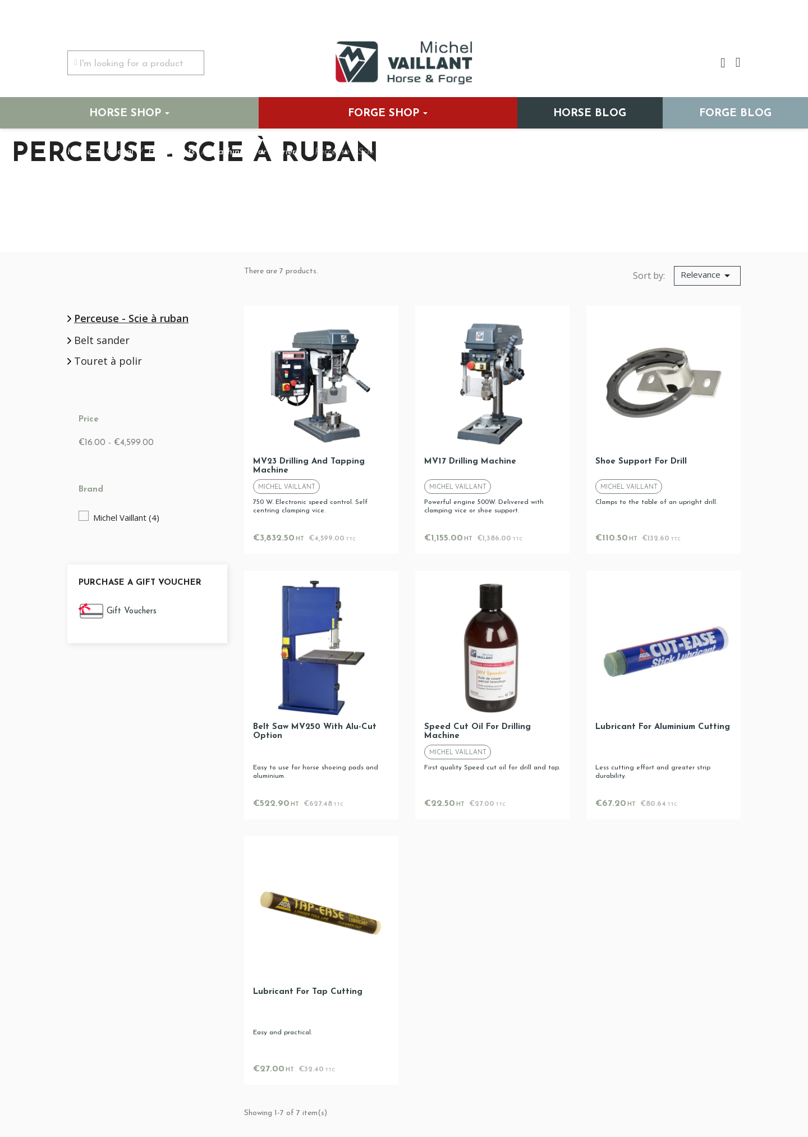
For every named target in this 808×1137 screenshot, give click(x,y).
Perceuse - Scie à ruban (131, 318)
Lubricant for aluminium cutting (662, 727)
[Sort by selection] (707, 276)
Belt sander (102, 340)
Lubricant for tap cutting (307, 992)
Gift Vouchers (132, 611)
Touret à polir (108, 361)
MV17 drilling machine (470, 461)
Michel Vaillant (126, 517)
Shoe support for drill (641, 461)
